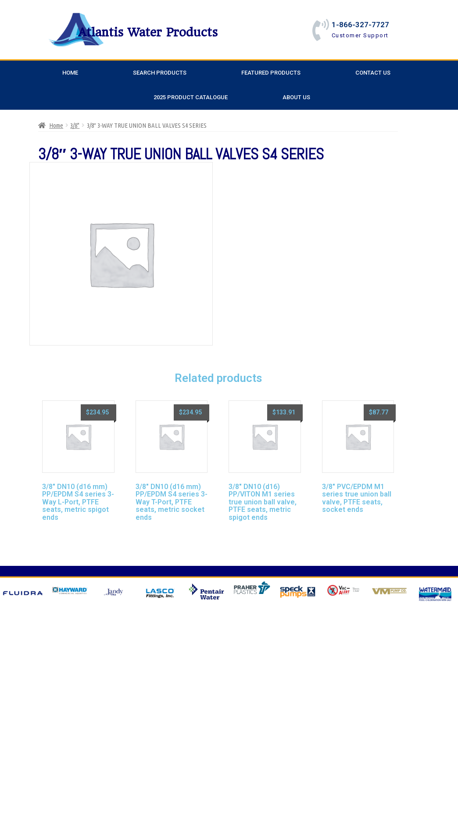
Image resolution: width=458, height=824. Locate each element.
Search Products (159, 72)
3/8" (74, 125)
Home (70, 72)
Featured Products (271, 72)
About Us (296, 97)
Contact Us (372, 72)
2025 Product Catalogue (191, 97)
